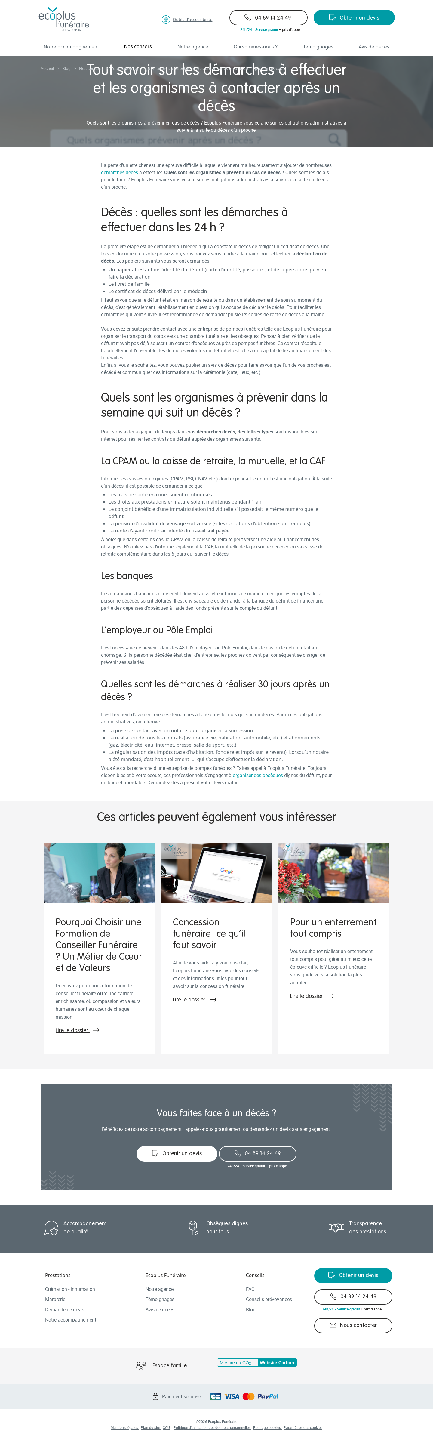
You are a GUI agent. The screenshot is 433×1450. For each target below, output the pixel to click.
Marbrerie (55, 1299)
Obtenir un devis (354, 17)
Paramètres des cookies (303, 1427)
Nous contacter (353, 1325)
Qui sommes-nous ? (256, 47)
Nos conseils (138, 46)
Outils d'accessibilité (187, 19)
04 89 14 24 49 (267, 17)
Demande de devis (64, 1309)
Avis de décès (374, 47)
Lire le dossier (77, 1030)
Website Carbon (277, 1362)
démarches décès (119, 172)
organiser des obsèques (258, 775)
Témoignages (318, 47)
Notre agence (192, 47)
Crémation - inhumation (70, 1289)
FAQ (250, 1289)
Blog (251, 1309)
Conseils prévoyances (269, 1299)
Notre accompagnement (71, 47)
